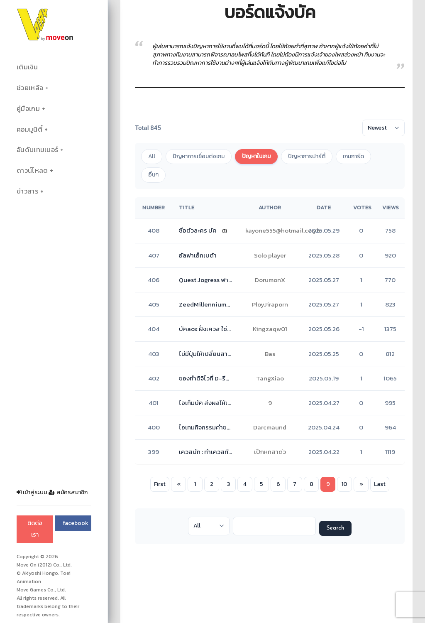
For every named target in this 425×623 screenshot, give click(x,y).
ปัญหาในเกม (256, 156)
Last (380, 484)
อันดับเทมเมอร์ (37, 150)
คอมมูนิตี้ (29, 129)
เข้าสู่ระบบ (32, 492)
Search (335, 528)
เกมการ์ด (353, 156)
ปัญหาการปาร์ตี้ (306, 156)
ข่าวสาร (27, 191)
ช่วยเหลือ (30, 88)
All (151, 156)
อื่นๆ (153, 174)
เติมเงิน (27, 67)
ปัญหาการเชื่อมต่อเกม (199, 156)
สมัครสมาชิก (68, 492)
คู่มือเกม (28, 108)
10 (344, 484)
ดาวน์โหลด (32, 170)
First (160, 484)
